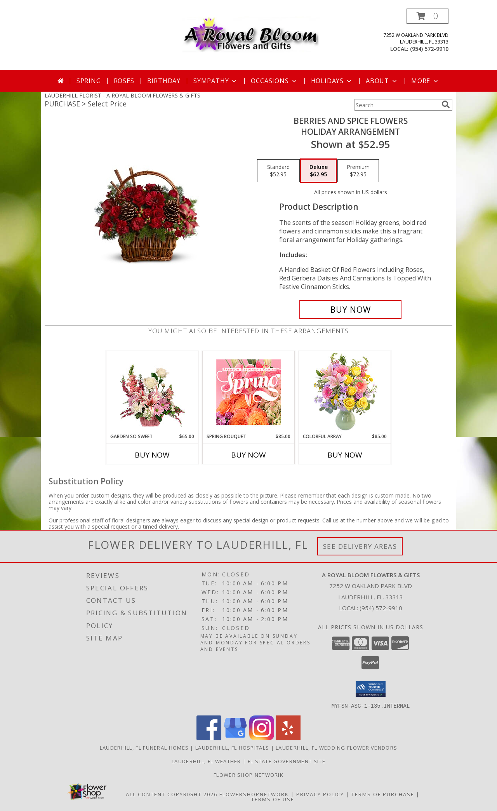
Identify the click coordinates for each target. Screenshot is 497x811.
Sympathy (215, 81)
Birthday (164, 81)
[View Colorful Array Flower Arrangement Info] (345, 392)
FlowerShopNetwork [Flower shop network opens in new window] (254, 793)
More (425, 81)
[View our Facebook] (208, 737)
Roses (124, 81)
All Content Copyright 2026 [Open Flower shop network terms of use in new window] (171, 793)
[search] (446, 104)
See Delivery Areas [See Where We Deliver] (360, 546)
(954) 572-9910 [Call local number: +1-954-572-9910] (429, 48)
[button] (427, 16)
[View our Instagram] (261, 737)
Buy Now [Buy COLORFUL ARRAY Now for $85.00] (344, 455)
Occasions (274, 81)
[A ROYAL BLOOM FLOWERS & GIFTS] (251, 32)
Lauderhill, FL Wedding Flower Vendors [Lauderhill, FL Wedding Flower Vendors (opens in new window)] (336, 747)
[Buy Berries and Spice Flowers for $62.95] (350, 309)
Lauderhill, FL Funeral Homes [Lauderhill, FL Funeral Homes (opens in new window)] (144, 747)
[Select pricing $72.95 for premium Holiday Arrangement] (358, 171)
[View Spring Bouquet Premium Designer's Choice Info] (248, 392)
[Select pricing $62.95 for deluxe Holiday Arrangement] (318, 171)
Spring (88, 81)
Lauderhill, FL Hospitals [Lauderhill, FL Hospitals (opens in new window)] (232, 747)
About (382, 81)
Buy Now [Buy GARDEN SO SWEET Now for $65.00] (152, 455)
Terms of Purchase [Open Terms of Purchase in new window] (382, 793)
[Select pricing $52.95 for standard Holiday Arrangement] (278, 171)
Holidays (332, 81)
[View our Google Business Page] (235, 737)
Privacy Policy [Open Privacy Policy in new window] (320, 793)
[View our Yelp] (288, 737)
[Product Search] (396, 104)
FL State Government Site (286, 760)
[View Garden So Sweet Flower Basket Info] (152, 392)
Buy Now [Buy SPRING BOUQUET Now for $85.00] (248, 455)
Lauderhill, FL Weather (206, 760)
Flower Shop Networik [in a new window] (248, 774)
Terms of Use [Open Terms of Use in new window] (272, 798)
